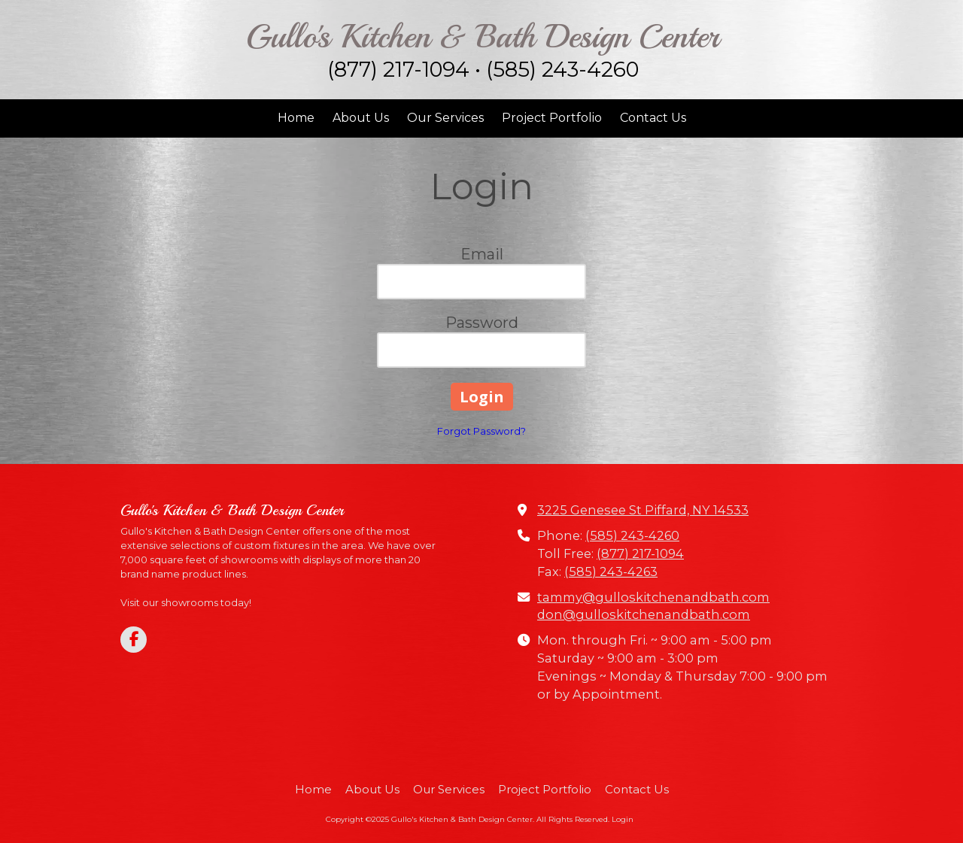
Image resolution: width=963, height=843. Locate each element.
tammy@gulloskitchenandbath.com (653, 597)
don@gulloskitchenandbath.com (643, 614)
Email (481, 254)
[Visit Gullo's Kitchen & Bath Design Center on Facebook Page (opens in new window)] (133, 639)
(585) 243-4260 (632, 535)
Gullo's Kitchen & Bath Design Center (482, 36)
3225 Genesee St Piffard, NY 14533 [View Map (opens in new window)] (643, 509)
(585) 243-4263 (611, 571)
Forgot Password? (481, 431)
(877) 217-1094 (640, 553)
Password (481, 323)
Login (622, 819)
